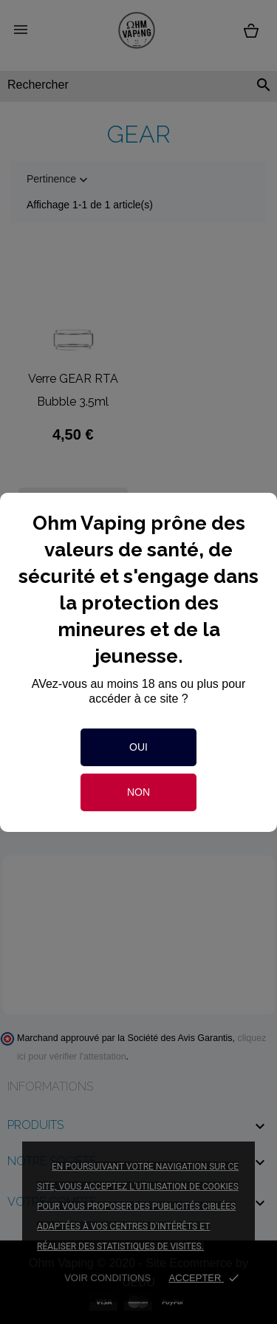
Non (138, 792)
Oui (138, 747)
